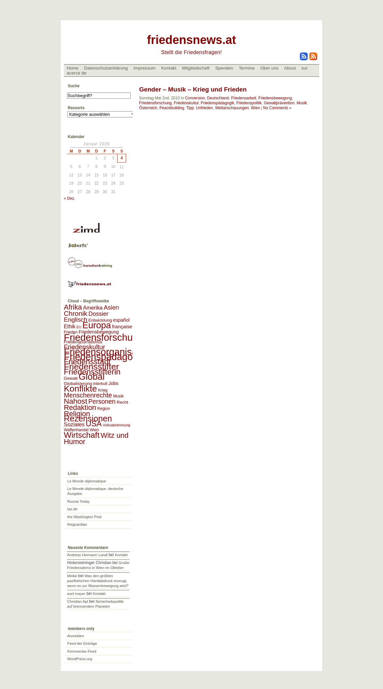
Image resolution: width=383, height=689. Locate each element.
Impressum (145, 68)
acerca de (76, 73)
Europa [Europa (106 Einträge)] (96, 325)
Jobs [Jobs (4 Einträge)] (113, 383)
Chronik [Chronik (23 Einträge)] (75, 313)
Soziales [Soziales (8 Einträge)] (74, 424)
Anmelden (75, 636)
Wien (255, 108)
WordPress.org (79, 659)
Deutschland (218, 98)
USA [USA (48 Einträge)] (94, 423)
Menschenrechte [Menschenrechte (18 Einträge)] (88, 395)
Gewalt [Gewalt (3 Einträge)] (71, 378)
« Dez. (69, 198)
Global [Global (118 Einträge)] (91, 377)
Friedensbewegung (275, 98)
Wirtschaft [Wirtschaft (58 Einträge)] (82, 435)
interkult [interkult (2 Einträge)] (100, 383)
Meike (72, 576)
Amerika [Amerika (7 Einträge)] (93, 308)
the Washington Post (84, 517)
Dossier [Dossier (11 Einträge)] (98, 314)
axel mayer (76, 594)
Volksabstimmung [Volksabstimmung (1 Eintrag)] (116, 425)
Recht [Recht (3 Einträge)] (122, 402)
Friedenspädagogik (217, 103)
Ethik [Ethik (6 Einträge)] (69, 326)
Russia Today (78, 501)
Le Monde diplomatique (86, 481)
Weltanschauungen (232, 108)
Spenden (224, 68)
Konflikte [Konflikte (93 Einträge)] (80, 389)
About (290, 68)
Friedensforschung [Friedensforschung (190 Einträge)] (103, 337)
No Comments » (277, 108)
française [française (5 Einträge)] (122, 326)
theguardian (77, 524)
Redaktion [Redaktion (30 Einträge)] (80, 407)
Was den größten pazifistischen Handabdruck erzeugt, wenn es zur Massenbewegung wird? (97, 581)
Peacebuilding (171, 108)
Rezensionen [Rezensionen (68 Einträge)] (88, 418)
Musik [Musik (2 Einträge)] (118, 396)
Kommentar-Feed (82, 651)
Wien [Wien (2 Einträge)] (94, 430)
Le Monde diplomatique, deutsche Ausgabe (95, 491)
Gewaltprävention (279, 103)
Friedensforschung (155, 103)
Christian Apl (77, 601)
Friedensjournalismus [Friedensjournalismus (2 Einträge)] (83, 342)
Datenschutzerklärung (106, 68)
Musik (302, 103)
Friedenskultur (186, 103)
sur (304, 68)
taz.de (72, 509)
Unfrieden (204, 108)
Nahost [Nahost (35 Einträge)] (75, 401)
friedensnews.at (191, 40)
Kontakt (168, 68)
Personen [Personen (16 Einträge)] (102, 401)
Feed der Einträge (82, 643)
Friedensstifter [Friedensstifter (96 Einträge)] (91, 367)
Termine (247, 68)
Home (73, 68)
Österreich (148, 108)
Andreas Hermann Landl (87, 555)
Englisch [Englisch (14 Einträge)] (75, 319)
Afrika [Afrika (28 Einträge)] (73, 307)
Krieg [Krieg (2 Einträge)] (103, 390)
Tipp (190, 108)
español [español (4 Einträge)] (121, 320)
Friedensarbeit (243, 98)
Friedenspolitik (249, 103)
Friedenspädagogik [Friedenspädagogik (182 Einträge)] (104, 357)
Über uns (269, 68)
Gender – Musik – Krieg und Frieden (192, 89)
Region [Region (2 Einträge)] (103, 408)
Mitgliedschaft (196, 68)
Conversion (195, 98)
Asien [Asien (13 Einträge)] (111, 307)
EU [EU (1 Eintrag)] (79, 327)
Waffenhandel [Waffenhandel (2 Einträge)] (76, 430)
